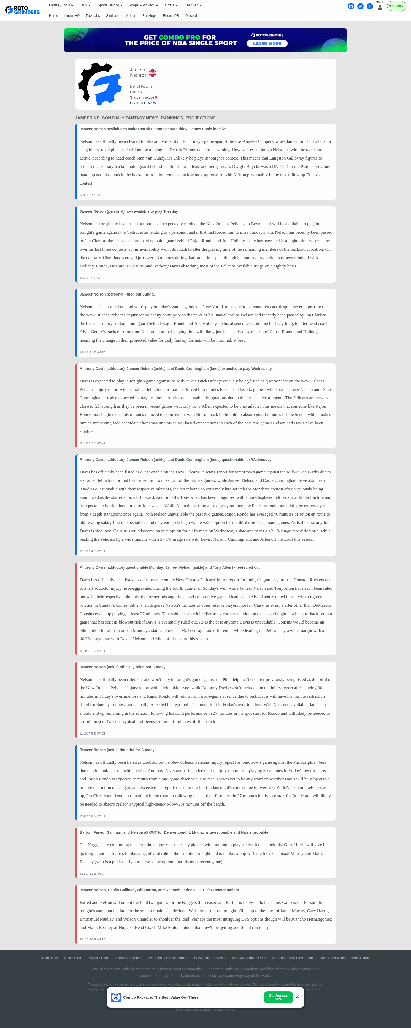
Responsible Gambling (292, 958)
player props (143, 103)
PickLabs (93, 16)
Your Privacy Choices (168, 958)
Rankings (149, 16)
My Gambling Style (249, 958)
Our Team (73, 958)
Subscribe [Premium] (396, 6)
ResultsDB (171, 16)
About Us (49, 958)
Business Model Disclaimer (345, 958)
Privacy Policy (128, 958)
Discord (191, 16)
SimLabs (113, 16)
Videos (131, 16)
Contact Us (98, 958)
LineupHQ (72, 16)
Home (53, 16)
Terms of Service (210, 958)
